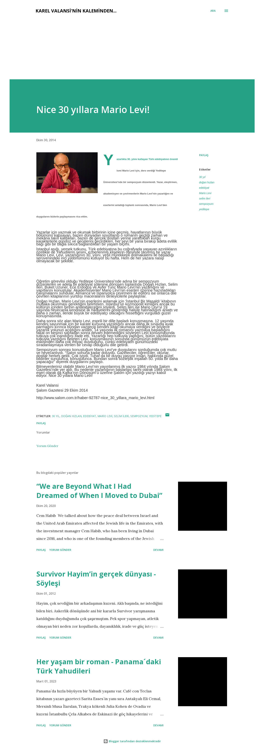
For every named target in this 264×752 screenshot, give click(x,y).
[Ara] (213, 10)
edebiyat (204, 187)
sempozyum (206, 203)
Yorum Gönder (47, 446)
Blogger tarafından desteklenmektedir (132, 741)
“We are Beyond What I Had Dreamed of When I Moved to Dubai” (99, 490)
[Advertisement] (132, 44)
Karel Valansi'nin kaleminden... (76, 10)
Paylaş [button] (203, 155)
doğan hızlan (206, 182)
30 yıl (202, 177)
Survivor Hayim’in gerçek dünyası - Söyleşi (96, 578)
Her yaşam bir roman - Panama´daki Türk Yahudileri (98, 666)
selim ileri (204, 198)
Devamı (158, 550)
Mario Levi (205, 193)
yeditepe (204, 209)
